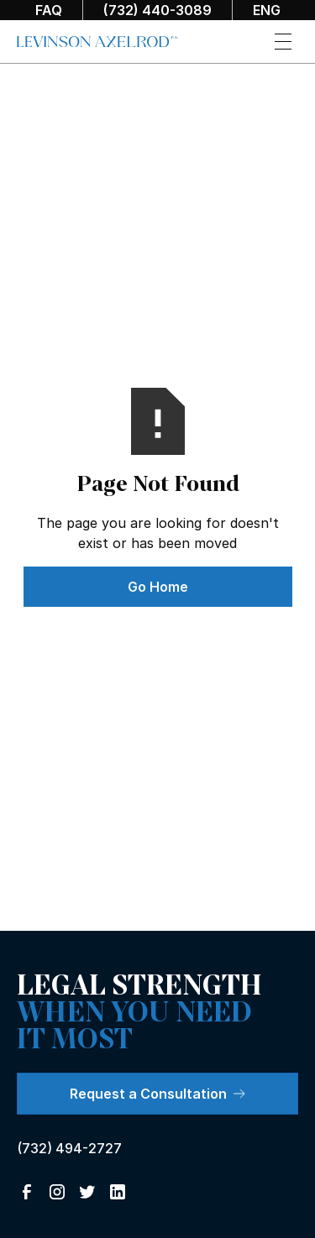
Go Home (158, 586)
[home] (97, 42)
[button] (283, 41)
